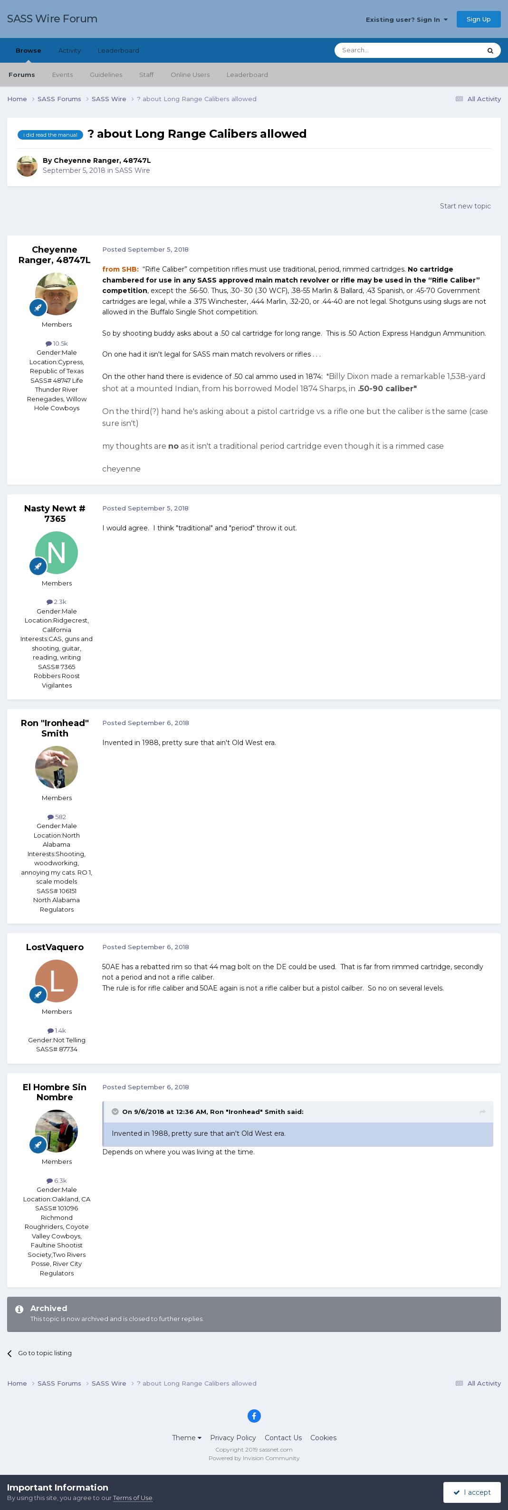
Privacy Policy (233, 1438)
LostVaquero (55, 947)
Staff (146, 74)
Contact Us (283, 1438)
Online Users (190, 74)
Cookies (323, 1438)
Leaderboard (247, 74)
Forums (22, 74)
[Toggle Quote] (116, 1111)
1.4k (57, 1030)
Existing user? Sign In (407, 19)
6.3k (57, 1180)
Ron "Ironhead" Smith (55, 728)
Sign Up (479, 19)
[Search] (385, 50)
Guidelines (106, 74)
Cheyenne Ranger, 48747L (102, 160)
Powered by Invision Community (254, 1458)
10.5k (57, 343)
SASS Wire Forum (52, 18)
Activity (69, 50)
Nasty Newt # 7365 (55, 513)
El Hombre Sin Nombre (54, 1092)
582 (57, 817)
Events (62, 74)
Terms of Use (133, 1497)
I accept (472, 1492)
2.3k (57, 601)
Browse (28, 55)
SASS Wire (132, 170)
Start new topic (465, 206)
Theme (186, 1438)
